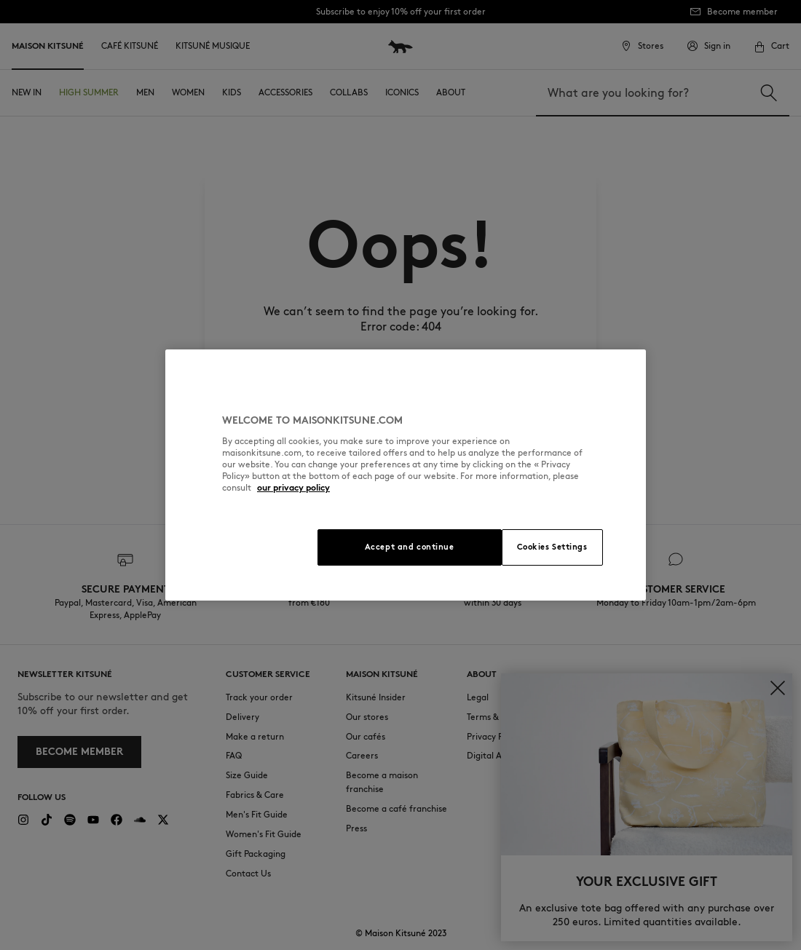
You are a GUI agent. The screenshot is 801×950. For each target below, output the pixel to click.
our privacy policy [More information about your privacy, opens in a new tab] (293, 487)
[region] (405, 475)
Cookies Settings (552, 547)
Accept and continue (409, 547)
